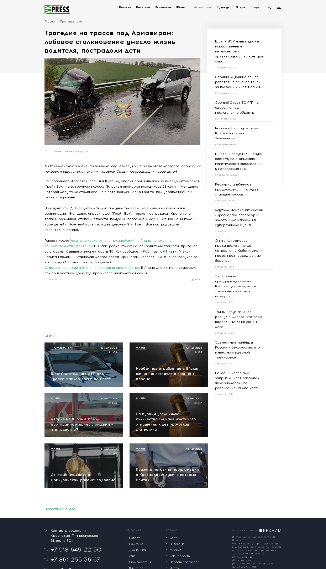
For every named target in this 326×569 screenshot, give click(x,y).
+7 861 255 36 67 (75, 504)
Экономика (163, 7)
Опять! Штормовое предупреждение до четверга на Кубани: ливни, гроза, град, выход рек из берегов (239, 251)
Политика (143, 7)
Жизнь (180, 7)
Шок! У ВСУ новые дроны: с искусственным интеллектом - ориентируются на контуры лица (239, 51)
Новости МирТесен (60, 454)
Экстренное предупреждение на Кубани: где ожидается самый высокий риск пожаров (235, 286)
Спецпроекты (180, 501)
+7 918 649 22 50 (76, 494)
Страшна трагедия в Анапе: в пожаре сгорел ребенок (92, 268)
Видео (174, 519)
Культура (224, 7)
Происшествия (201, 7)
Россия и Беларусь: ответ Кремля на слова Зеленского (237, 133)
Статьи (175, 483)
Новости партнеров (184, 507)
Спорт (255, 7)
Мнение (176, 495)
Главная (50, 21)
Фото (174, 513)
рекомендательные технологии (126, 561)
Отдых (240, 7)
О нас (174, 525)
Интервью (177, 489)
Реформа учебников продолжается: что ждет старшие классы (236, 189)
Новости (125, 7)
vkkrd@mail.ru (63, 514)
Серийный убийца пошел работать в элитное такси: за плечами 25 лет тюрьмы (238, 82)
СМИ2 (49, 336)
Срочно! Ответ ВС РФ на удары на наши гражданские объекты (237, 108)
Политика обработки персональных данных (177, 561)
